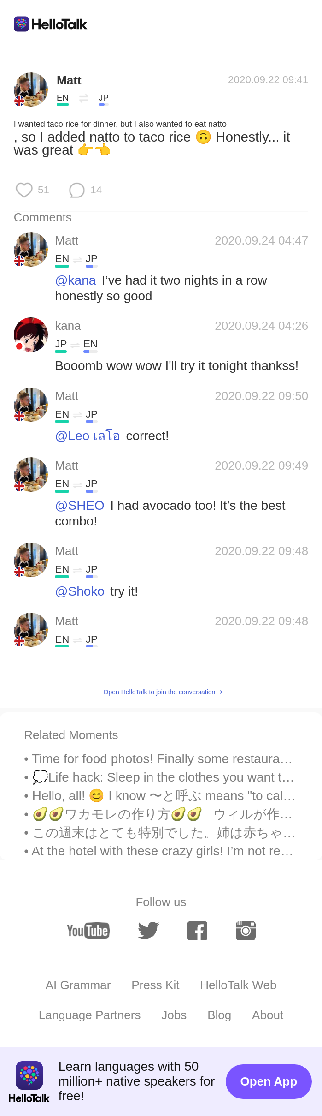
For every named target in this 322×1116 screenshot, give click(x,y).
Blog (219, 1015)
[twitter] (148, 931)
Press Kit (155, 985)
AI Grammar (78, 985)
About (267, 1015)
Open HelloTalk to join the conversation (160, 692)
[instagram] (246, 930)
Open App (269, 1081)
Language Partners (90, 1015)
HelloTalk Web (238, 985)
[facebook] (197, 930)
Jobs (174, 1015)
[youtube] (88, 930)
